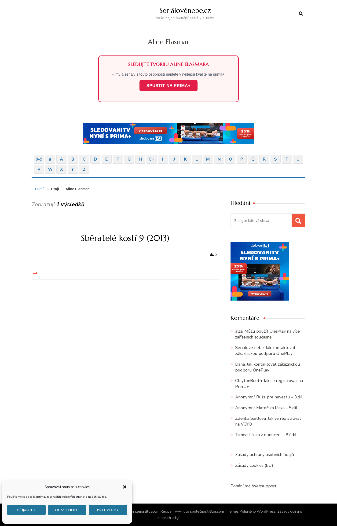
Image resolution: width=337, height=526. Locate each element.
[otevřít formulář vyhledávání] (301, 13)
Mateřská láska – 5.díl (276, 408)
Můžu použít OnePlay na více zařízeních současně (267, 334)
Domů (39, 189)
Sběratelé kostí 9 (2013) (125, 238)
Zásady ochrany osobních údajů (264, 454)
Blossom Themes (224, 511)
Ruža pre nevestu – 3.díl (279, 397)
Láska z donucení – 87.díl (273, 435)
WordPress (266, 511)
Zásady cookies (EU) (254, 465)
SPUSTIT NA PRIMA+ (168, 85)
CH (151, 159)
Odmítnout (67, 510)
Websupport (264, 486)
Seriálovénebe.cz (185, 10)
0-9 (39, 159)
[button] (124, 487)
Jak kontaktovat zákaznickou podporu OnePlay (265, 350)
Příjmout (26, 510)
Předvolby (108, 510)
